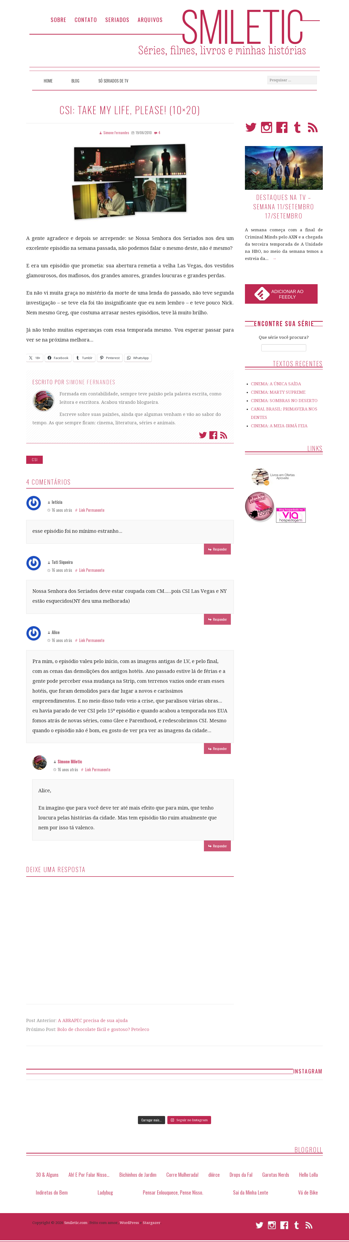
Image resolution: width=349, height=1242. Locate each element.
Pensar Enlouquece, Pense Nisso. (173, 1192)
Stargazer (151, 1223)
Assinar (224, 435)
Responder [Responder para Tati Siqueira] (220, 619)
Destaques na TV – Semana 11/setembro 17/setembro (283, 206)
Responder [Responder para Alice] (220, 748)
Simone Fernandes (91, 382)
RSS (312, 129)
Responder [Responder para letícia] (220, 549)
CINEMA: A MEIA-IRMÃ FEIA (279, 425)
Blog (75, 81)
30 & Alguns (47, 1174)
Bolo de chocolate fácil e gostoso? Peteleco (103, 1029)
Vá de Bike (308, 1192)
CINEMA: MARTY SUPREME (278, 392)
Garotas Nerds (275, 1174)
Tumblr (297, 129)
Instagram (266, 129)
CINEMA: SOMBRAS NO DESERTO (284, 400)
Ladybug (105, 1192)
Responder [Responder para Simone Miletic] (220, 845)
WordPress (129, 1223)
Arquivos (150, 19)
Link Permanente (91, 510)
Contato (86, 19)
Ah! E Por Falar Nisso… (88, 1174)
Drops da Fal (241, 1174)
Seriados (117, 19)
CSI (35, 459)
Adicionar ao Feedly (287, 294)
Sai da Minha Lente (250, 1192)
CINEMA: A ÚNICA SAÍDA (276, 383)
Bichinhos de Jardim (137, 1174)
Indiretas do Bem (52, 1192)
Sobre (58, 19)
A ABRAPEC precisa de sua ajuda (93, 1020)
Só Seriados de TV (113, 81)
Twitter (203, 435)
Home (48, 81)
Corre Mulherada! (182, 1174)
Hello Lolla (308, 1174)
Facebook (213, 435)
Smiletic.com (75, 1223)
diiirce (214, 1174)
